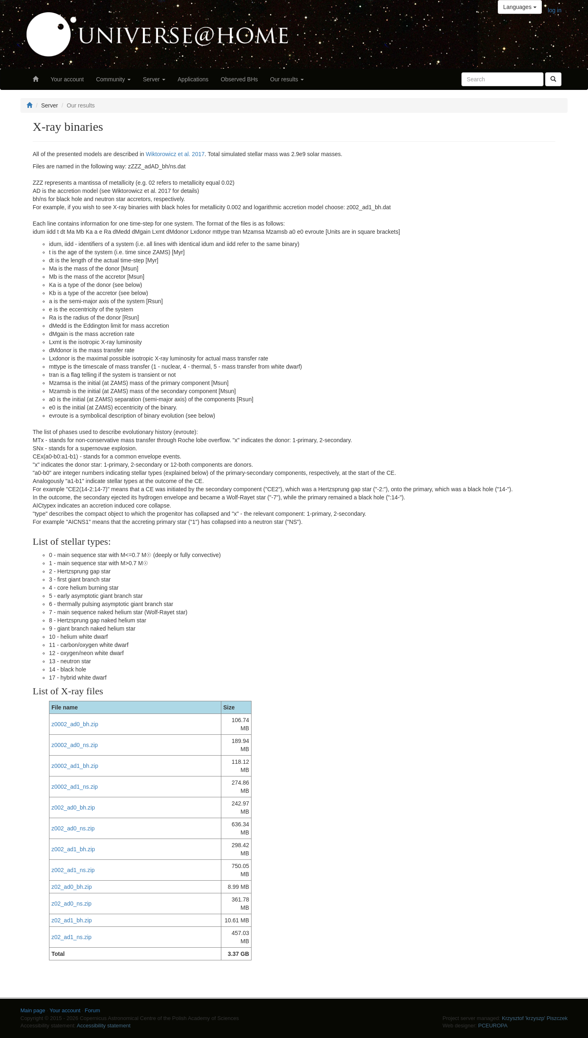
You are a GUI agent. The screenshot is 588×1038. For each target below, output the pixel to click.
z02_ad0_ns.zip (71, 903)
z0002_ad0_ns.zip (74, 745)
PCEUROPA (493, 1025)
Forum (92, 1010)
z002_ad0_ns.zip (73, 828)
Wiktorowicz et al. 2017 (175, 154)
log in (554, 10)
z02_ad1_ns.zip (71, 937)
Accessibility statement (104, 1025)
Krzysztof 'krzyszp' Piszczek (535, 1018)
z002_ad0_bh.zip (73, 807)
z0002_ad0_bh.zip (74, 724)
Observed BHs (239, 79)
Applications (193, 79)
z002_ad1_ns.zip (73, 870)
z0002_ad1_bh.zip (74, 766)
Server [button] (154, 79)
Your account (67, 79)
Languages (519, 7)
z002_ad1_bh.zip (73, 849)
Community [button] (113, 79)
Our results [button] (287, 79)
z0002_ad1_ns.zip (74, 786)
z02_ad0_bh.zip (71, 887)
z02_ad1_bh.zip (71, 920)
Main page (32, 1010)
